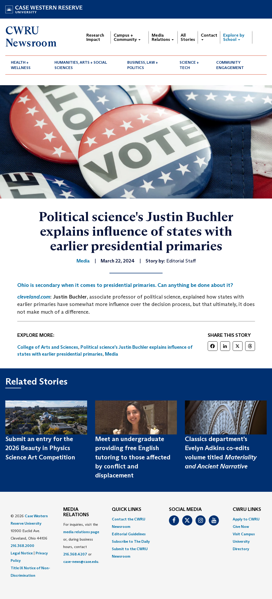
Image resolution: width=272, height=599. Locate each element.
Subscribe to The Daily (131, 541)
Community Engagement (230, 65)
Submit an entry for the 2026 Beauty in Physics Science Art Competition (40, 448)
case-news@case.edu (80, 561)
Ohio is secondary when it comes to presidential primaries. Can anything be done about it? (125, 285)
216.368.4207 (75, 554)
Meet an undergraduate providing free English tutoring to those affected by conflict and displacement (133, 457)
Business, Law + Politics (142, 65)
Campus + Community (127, 37)
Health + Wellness (21, 65)
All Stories (188, 37)
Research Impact (95, 37)
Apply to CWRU (246, 519)
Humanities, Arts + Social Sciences (80, 65)
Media (111, 354)
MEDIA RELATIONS (76, 512)
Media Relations (163, 37)
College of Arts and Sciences (47, 347)
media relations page (81, 531)
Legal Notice (22, 553)
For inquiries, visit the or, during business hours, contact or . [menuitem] (81, 543)
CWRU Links (247, 509)
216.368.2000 (22, 545)
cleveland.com (33, 297)
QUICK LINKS (126, 509)
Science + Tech (189, 65)
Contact (209, 36)
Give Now (241, 526)
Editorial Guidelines (129, 534)
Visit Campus (244, 534)
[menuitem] (27, 65)
